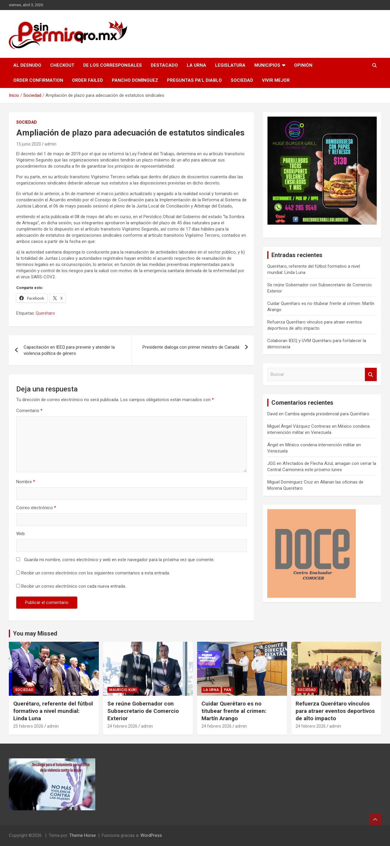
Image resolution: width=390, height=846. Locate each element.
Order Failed (87, 80)
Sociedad (242, 80)
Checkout (62, 65)
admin (50, 144)
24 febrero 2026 (122, 726)
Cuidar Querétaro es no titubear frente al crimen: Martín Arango (233, 710)
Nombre (25, 481)
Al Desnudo (27, 65)
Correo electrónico (36, 507)
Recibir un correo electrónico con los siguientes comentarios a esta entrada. (95, 573)
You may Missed (35, 633)
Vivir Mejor (276, 80)
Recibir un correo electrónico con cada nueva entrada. (73, 586)
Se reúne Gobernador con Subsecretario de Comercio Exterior (143, 710)
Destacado (164, 65)
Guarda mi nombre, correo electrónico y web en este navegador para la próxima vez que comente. (119, 559)
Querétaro (45, 313)
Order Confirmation (38, 80)
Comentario (29, 410)
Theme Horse (82, 835)
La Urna (196, 65)
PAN (227, 690)
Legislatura (230, 65)
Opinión (303, 65)
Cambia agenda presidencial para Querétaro (327, 414)
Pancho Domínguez (135, 80)
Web (20, 533)
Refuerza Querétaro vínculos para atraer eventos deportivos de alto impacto (335, 710)
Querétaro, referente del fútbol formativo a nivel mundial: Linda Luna (53, 710)
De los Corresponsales (112, 65)
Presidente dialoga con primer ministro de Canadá (190, 347)
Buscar (371, 374)
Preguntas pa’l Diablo (194, 80)
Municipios (267, 65)
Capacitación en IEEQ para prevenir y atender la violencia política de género (69, 350)
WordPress (151, 835)
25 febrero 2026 (28, 726)
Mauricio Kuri (123, 690)
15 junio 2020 (28, 144)
